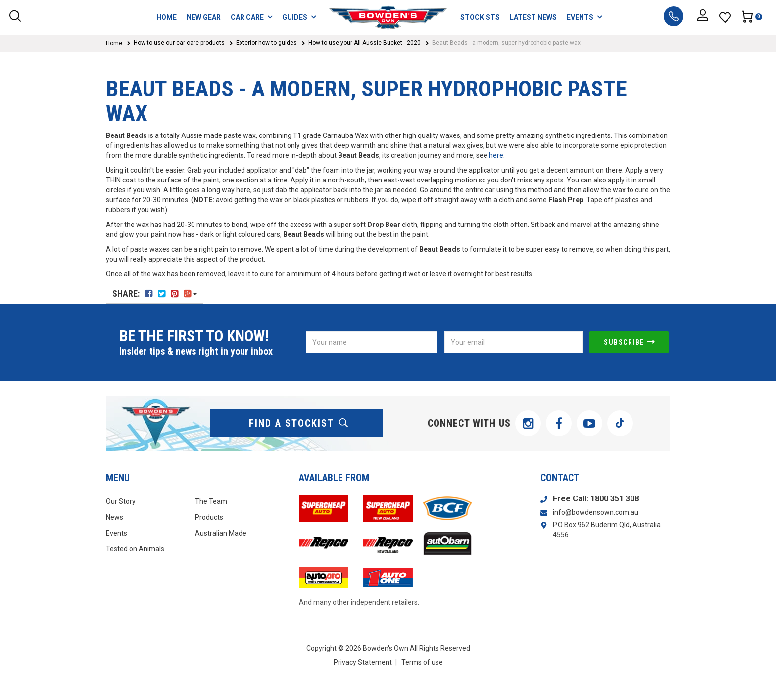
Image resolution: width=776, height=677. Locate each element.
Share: (154, 293)
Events (116, 533)
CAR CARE (251, 17)
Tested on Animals (135, 549)
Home (114, 43)
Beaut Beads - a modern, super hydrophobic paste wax (506, 42)
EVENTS (584, 17)
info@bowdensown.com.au (595, 512)
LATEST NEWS (533, 17)
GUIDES (299, 17)
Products (209, 517)
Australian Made (220, 533)
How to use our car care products (179, 42)
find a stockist (299, 423)
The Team (211, 501)
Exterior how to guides (266, 42)
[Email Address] (513, 342)
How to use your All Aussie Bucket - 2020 (364, 42)
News (114, 517)
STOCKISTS (480, 17)
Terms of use (422, 662)
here (496, 155)
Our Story (121, 501)
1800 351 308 (614, 498)
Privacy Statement (363, 662)
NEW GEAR (204, 17)
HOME (166, 17)
